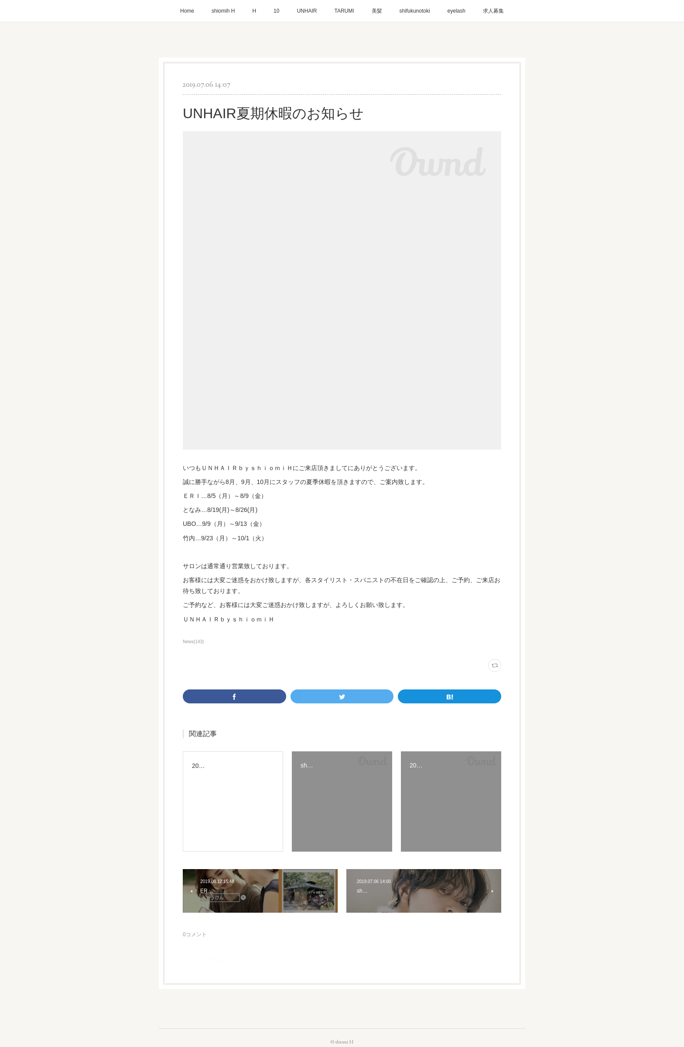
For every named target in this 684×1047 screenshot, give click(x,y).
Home (187, 11)
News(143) (193, 641)
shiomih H (223, 11)
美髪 (377, 11)
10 (276, 11)
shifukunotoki (415, 11)
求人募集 (493, 11)
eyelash (456, 11)
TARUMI (344, 11)
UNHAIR (307, 11)
